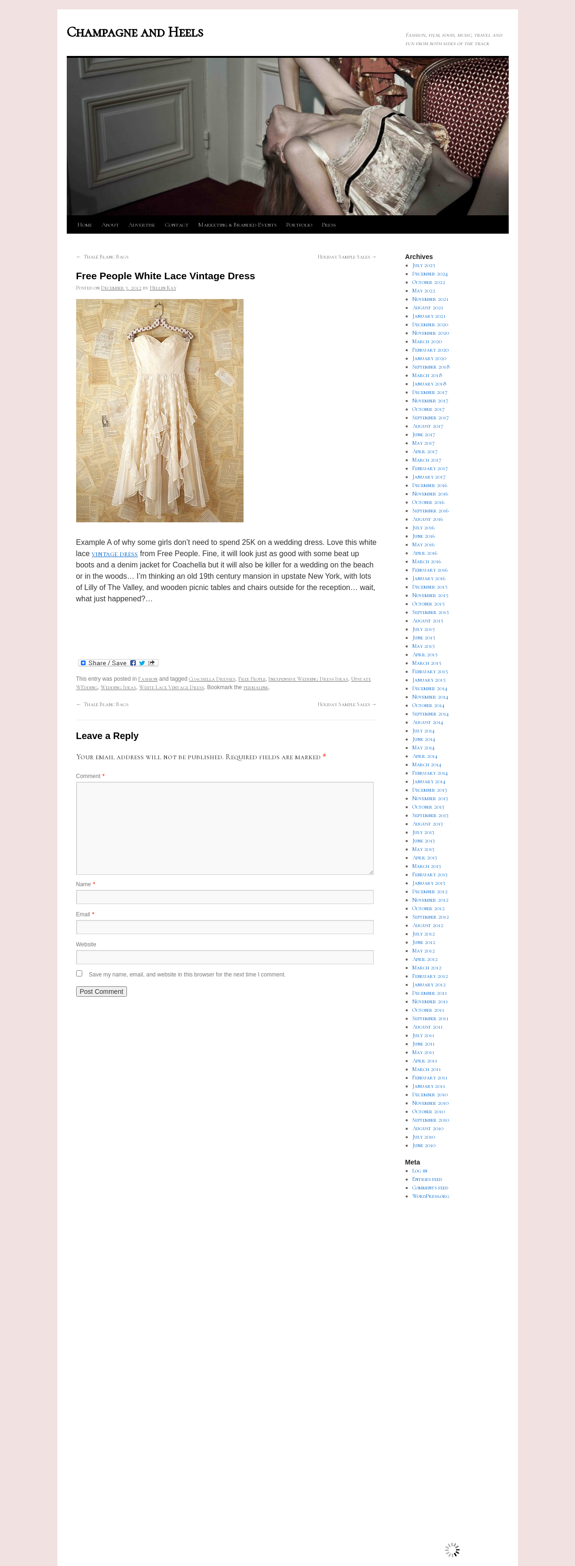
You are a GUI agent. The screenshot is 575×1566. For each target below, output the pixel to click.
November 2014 (430, 696)
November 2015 (430, 595)
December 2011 (429, 993)
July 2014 (423, 730)
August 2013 (427, 823)
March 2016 (426, 561)
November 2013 (430, 798)
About (110, 224)
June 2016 (423, 536)
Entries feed (427, 1179)
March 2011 (426, 1069)
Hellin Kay (163, 287)
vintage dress (115, 554)
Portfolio (299, 224)
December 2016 (429, 485)
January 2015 (429, 680)
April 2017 (425, 451)
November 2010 (430, 1103)
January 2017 (429, 476)
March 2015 (426, 663)
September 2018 (431, 366)
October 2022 (428, 282)
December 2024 (430, 273)
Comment (90, 776)
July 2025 (423, 265)
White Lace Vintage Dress (171, 687)
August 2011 (427, 1026)
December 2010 (430, 1094)
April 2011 (424, 1060)
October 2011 (428, 1010)
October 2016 (428, 502)
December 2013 (429, 790)
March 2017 (426, 459)
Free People (252, 679)
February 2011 (430, 1077)
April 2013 (424, 857)
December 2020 (430, 324)
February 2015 (430, 671)
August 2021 (427, 307)
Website (86, 944)
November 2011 (430, 1001)
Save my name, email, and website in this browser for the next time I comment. (187, 974)
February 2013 (430, 874)
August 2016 (427, 519)
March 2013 (426, 866)
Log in (419, 1170)
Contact (177, 224)
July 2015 (423, 629)
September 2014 (430, 713)
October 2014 (428, 705)
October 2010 (428, 1111)
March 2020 (427, 341)
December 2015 (430, 586)
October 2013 (428, 806)
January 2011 (428, 1086)
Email (85, 914)
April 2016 (424, 553)
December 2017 (430, 392)
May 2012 (423, 950)
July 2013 (423, 832)
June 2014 (423, 739)
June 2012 (423, 942)
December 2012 (430, 891)
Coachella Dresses (212, 679)
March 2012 (426, 967)
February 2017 (430, 468)
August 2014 (427, 722)
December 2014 (430, 688)
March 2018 (427, 375)
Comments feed (430, 1187)
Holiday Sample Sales (347, 256)
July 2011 (423, 1035)
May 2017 (423, 443)
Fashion (148, 679)
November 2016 (430, 493)
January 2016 (428, 578)
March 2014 (426, 764)
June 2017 (423, 434)
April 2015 (425, 654)
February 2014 (430, 773)
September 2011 (430, 1018)
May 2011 (423, 1052)
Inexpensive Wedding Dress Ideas (308, 679)
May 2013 (423, 849)
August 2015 (427, 620)
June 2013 (423, 840)
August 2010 (427, 1128)
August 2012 (427, 925)
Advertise (141, 224)
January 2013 (428, 883)
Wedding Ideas (118, 687)
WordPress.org (430, 1196)
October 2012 (428, 908)
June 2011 (423, 1043)
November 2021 (430, 299)
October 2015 (428, 603)
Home (84, 224)
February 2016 (430, 570)
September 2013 (430, 815)
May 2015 (423, 646)
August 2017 (427, 426)
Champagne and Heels (135, 32)
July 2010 (423, 1136)
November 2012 (430, 900)
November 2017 (430, 400)
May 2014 (423, 747)
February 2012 (430, 976)
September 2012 (430, 916)
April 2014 (425, 756)
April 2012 (425, 959)
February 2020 (430, 349)
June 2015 (423, 637)
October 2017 (428, 409)
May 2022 (423, 290)
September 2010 (430, 1120)
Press (329, 224)
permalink (256, 687)
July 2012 (423, 933)
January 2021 (429, 316)
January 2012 (429, 984)
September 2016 (430, 510)
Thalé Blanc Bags (102, 256)
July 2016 (423, 527)
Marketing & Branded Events (237, 224)
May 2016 (423, 544)
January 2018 (429, 383)
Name (85, 884)
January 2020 (429, 358)
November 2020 (430, 333)
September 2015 (430, 612)
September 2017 (430, 417)
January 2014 (429, 781)
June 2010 (423, 1145)
